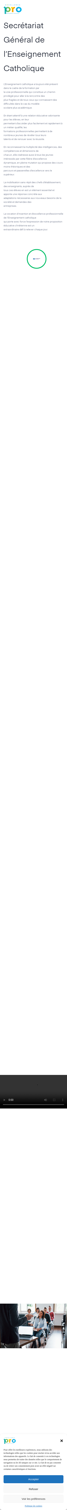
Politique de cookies (33, 1506)
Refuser (33, 1489)
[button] (61, 1441)
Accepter (33, 1479)
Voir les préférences (33, 1498)
